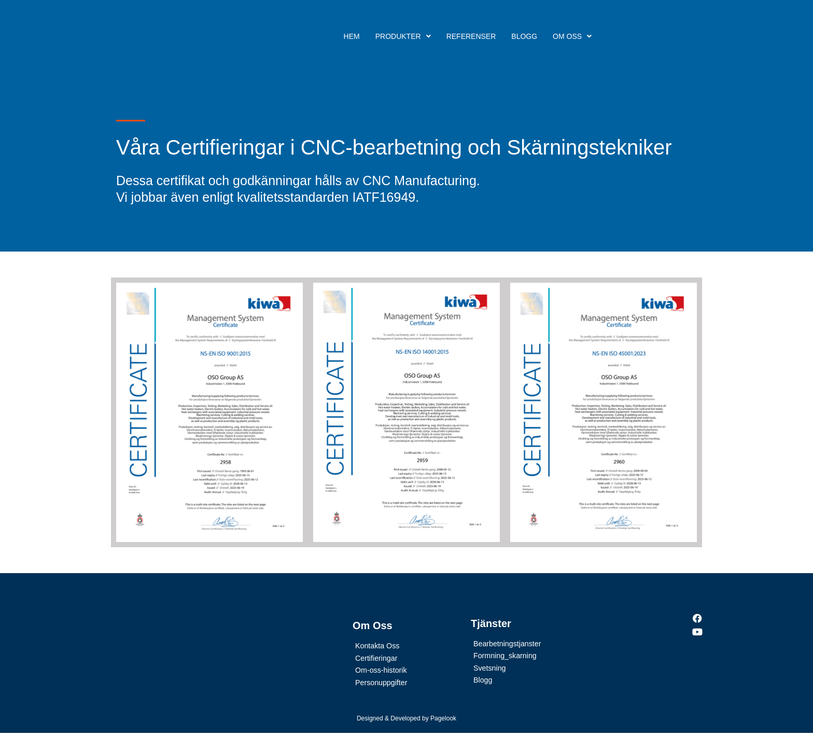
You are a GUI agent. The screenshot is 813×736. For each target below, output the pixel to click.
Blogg (524, 36)
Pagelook (443, 721)
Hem (352, 36)
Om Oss (572, 36)
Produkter (403, 36)
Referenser (471, 36)
